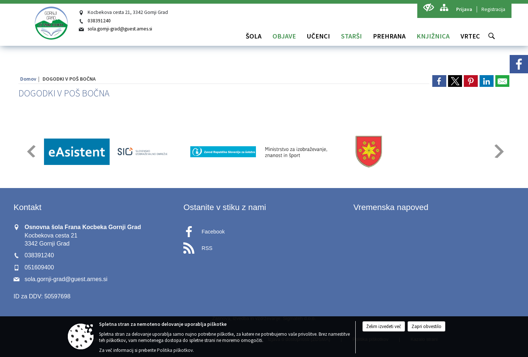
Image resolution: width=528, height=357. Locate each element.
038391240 (99, 21)
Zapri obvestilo (426, 326)
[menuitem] (253, 36)
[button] (30, 151)
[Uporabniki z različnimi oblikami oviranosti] (428, 7)
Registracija (493, 9)
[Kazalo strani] (444, 7)
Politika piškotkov (175, 350)
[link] (439, 81)
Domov (28, 79)
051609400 (39, 267)
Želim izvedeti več (383, 326)
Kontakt (27, 207)
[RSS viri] (263, 246)
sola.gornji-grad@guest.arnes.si (120, 29)
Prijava (464, 9)
